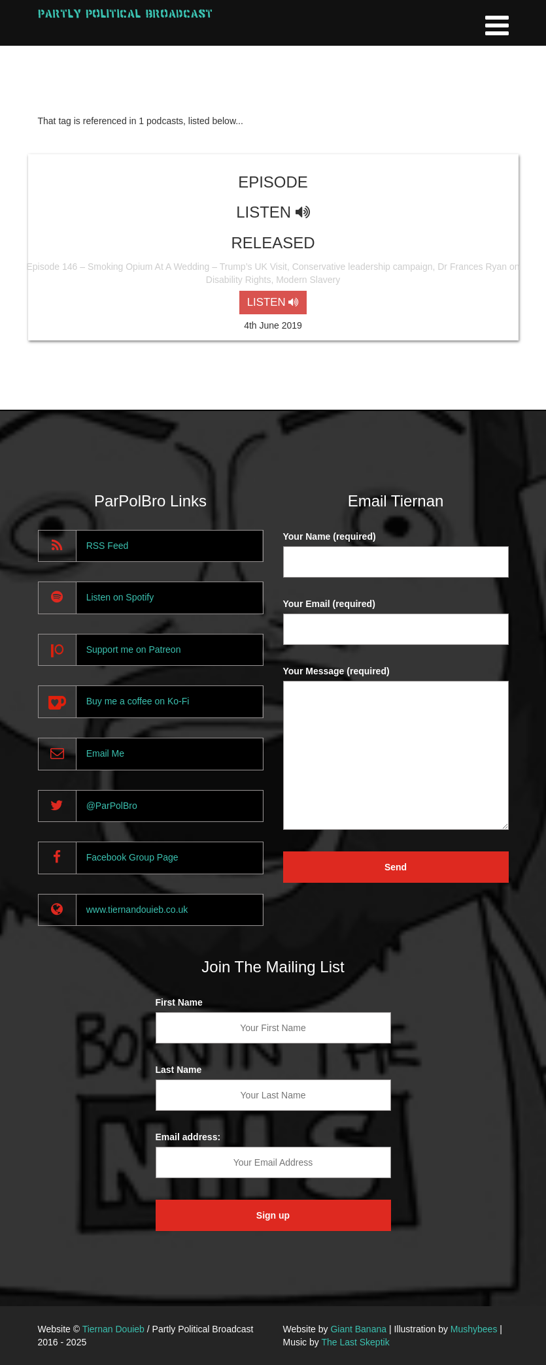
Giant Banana (358, 1329)
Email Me (105, 753)
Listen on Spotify (120, 597)
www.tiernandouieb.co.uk (137, 909)
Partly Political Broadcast (125, 13)
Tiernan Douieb (113, 1329)
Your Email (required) (329, 604)
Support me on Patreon (133, 649)
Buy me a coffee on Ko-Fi (138, 701)
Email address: (188, 1137)
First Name (179, 1002)
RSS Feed (107, 545)
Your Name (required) (329, 536)
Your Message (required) (336, 671)
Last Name (179, 1069)
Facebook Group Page (132, 857)
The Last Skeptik (355, 1342)
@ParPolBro (111, 805)
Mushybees (474, 1329)
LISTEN (273, 302)
